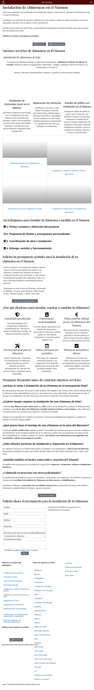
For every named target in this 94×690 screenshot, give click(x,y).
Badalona (38, 570)
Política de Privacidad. (29, 550)
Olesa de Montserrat (42, 635)
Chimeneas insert (10, 577)
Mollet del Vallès (40, 627)
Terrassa (37, 667)
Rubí (36, 639)
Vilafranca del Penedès (43, 675)
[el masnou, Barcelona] (69, 279)
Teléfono (6, 520)
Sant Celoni (38, 647)
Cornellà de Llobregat (42, 586)
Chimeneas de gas (10, 585)
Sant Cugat (38, 651)
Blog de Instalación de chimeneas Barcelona (12, 621)
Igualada (37, 607)
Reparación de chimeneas (13, 605)
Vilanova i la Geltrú (41, 679)
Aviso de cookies (71, 571)
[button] (91, 2)
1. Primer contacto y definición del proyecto (32, 226)
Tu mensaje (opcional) (12, 539)
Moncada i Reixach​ (41, 631)
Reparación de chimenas (47, 103)
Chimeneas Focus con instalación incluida (25, 209)
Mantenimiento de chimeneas (14, 609)
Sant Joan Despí (40, 655)
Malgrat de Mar (40, 611)
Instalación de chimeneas (13, 573)
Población (7, 526)
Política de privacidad (73, 567)
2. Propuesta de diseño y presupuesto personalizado (38, 234)
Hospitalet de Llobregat (43, 603)
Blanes (37, 574)
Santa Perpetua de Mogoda (45, 663)
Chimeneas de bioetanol (12, 581)
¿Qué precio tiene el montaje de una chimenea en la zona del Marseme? (46, 425)
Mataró (37, 623)
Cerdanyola (38, 582)
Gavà (36, 594)
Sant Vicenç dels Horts (43, 659)
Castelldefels (39, 578)
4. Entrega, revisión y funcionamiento (29, 248)
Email (5, 513)
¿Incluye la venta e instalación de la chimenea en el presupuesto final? (45, 385)
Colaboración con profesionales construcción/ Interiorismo (15, 615)
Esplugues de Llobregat (43, 590)
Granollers (38, 598)
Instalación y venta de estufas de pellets (16, 590)
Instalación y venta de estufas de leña (16, 596)
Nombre (6, 507)
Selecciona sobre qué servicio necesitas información (24, 533)
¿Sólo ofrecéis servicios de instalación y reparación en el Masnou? (43, 443)
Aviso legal (69, 575)
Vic (35, 671)
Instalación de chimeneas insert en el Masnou (16, 104)
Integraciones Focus (11, 601)
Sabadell (37, 643)
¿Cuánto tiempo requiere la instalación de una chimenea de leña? (42, 401)
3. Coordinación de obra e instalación (29, 241)
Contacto (68, 563)
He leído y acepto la (21, 550)
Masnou (37, 619)
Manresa (37, 615)
